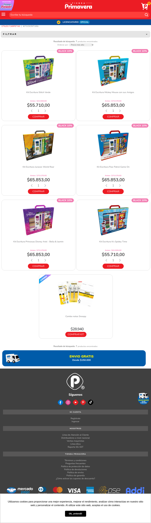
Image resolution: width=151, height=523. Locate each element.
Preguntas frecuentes (75, 463)
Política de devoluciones (75, 469)
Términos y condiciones (75, 460)
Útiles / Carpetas (11, 26)
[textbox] (79, 15)
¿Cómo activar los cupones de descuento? (75, 478)
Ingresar (75, 421)
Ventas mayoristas (75, 441)
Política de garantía (75, 475)
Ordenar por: (62, 45)
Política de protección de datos (75, 466)
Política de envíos (75, 472)
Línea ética (75, 444)
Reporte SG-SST (75, 447)
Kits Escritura (30, 26)
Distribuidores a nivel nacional (75, 437)
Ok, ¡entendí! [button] (75, 513)
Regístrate (75, 418)
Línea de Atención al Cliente (75, 434)
